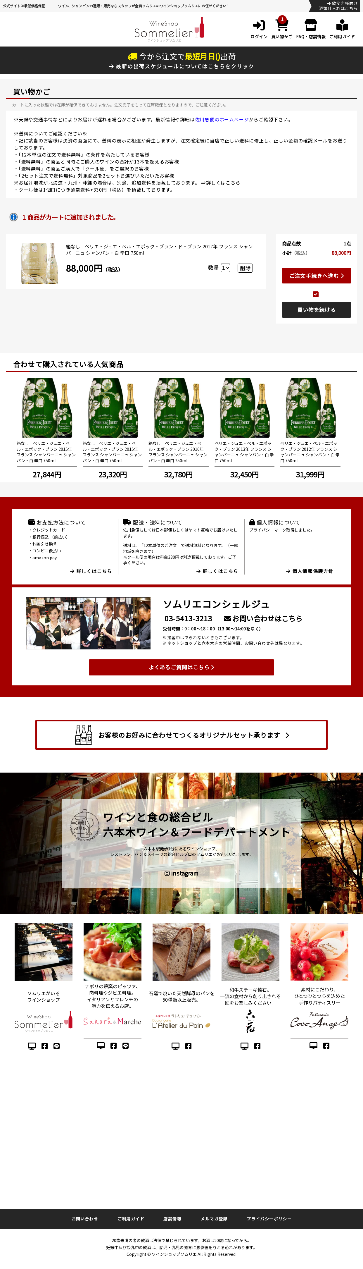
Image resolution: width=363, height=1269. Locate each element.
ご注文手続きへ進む (316, 275)
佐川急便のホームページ (222, 119)
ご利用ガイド (130, 1219)
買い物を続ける (316, 309)
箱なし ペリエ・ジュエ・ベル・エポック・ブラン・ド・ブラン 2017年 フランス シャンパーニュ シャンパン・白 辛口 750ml (159, 249)
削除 (245, 268)
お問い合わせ (84, 1219)
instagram (181, 873)
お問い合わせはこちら (263, 618)
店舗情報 (172, 1219)
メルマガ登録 (213, 1219)
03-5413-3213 (188, 618)
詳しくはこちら (223, 182)
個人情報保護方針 (309, 571)
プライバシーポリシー (269, 1219)
